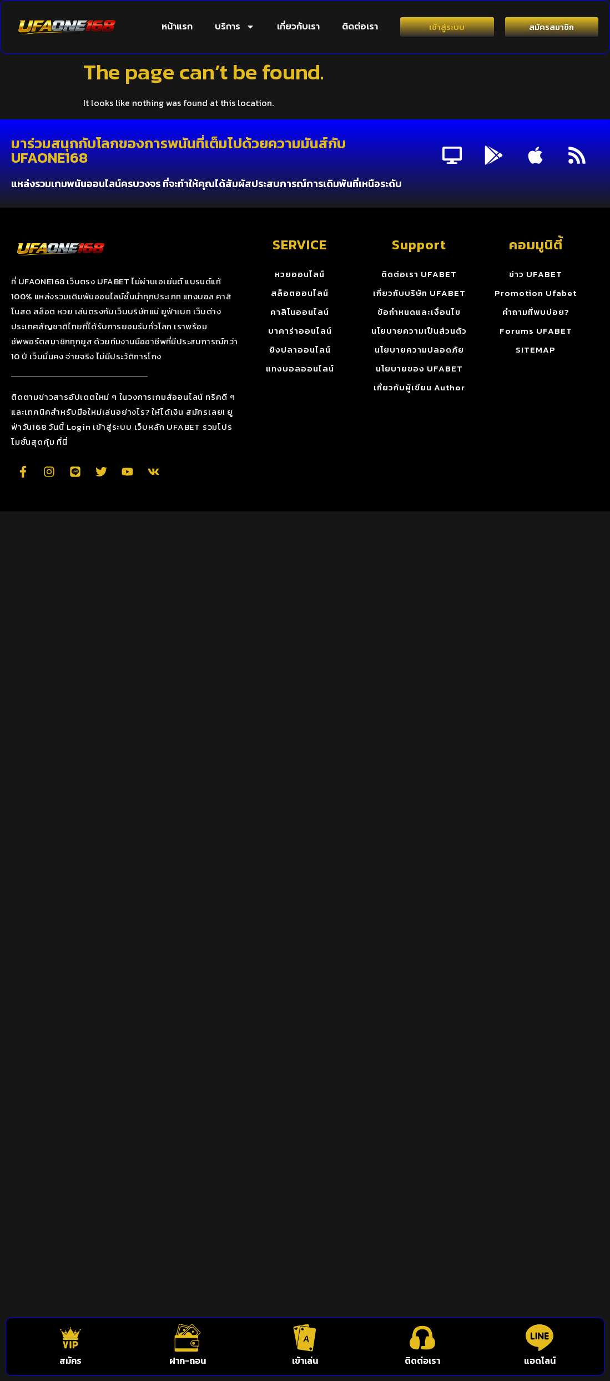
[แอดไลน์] (539, 1338)
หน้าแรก (177, 26)
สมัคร (70, 1360)
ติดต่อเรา (360, 26)
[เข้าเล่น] (305, 1338)
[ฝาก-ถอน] (187, 1338)
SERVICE (300, 244)
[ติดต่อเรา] (422, 1338)
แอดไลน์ (540, 1360)
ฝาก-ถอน (187, 1360)
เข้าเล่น (305, 1360)
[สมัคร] (70, 1338)
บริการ (235, 27)
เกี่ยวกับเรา (298, 26)
